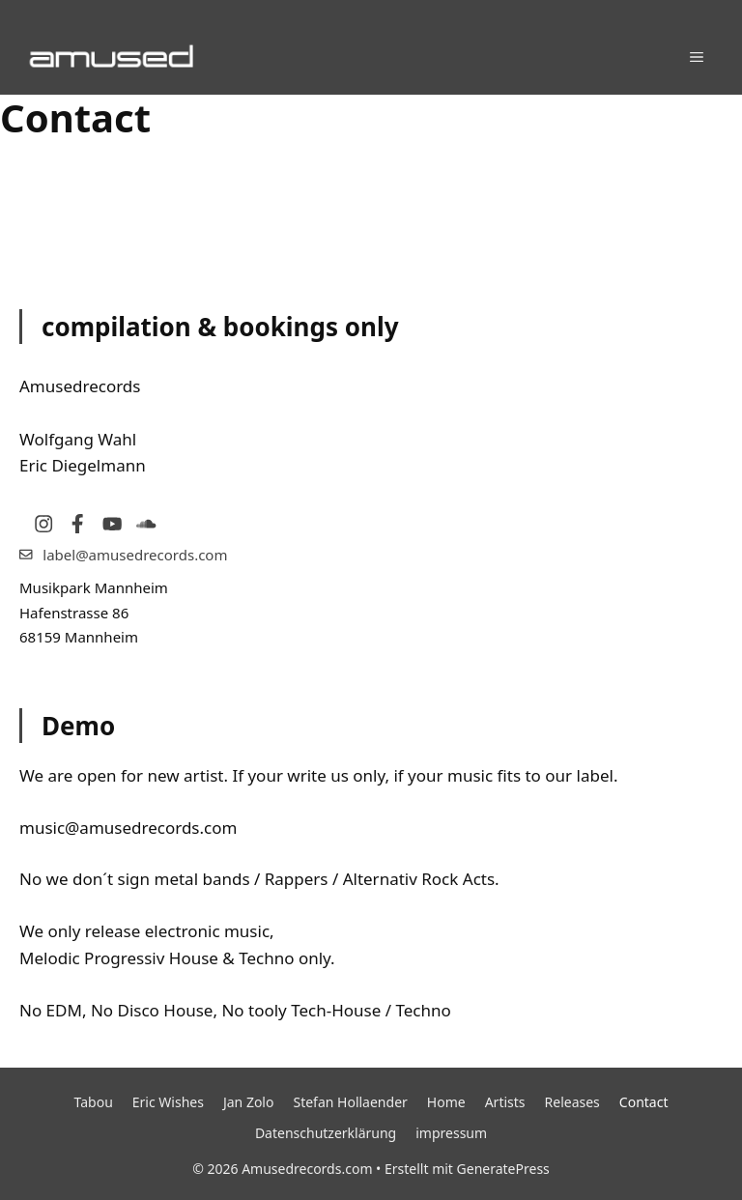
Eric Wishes (168, 1102)
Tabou (93, 1102)
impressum (451, 1133)
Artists (505, 1102)
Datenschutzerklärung (325, 1133)
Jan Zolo (248, 1102)
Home (446, 1102)
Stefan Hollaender (350, 1102)
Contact (644, 1102)
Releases (572, 1102)
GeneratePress (503, 1168)
